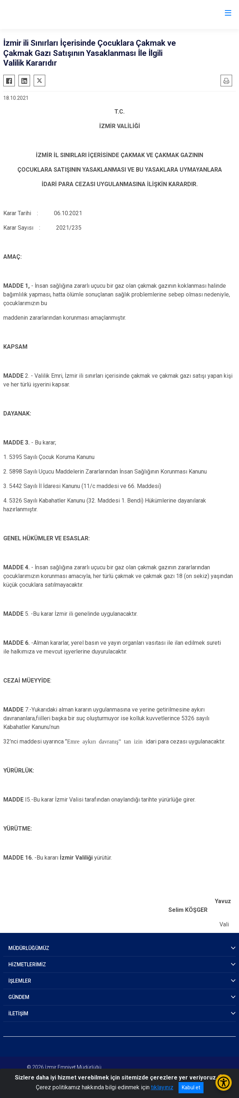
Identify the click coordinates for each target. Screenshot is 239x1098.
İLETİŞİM (18, 1013)
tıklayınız (162, 1087)
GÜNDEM (18, 997)
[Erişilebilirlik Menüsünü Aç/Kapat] (223, 1082)
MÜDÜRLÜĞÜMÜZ (28, 948)
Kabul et (191, 1087)
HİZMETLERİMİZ (27, 964)
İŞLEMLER (19, 981)
